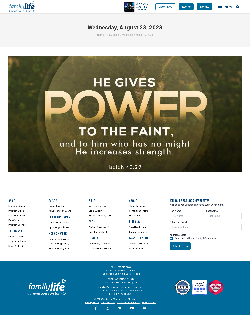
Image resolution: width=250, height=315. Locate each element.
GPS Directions (111, 282)
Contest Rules (108, 302)
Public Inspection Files (128, 302)
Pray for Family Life (98, 231)
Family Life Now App (139, 243)
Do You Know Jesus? (99, 227)
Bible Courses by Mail (100, 215)
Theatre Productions (59, 222)
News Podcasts (16, 246)
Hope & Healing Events (60, 248)
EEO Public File (149, 302)
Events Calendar (57, 205)
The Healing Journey (59, 243)
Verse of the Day (97, 205)
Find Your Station (17, 205)
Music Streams (15, 236)
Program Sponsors (18, 224)
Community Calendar (99, 243)
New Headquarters (139, 227)
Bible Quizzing (96, 210)
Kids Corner (14, 220)
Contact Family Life (138, 210)
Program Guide (16, 210)
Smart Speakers (137, 248)
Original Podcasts (17, 241)
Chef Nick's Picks (16, 215)
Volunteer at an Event (60, 210)
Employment (135, 215)
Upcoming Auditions (59, 227)
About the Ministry (138, 205)
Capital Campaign (138, 231)
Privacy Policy (92, 302)
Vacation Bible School (100, 248)
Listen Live (165, 6)
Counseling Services (59, 238)
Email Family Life (129, 282)
